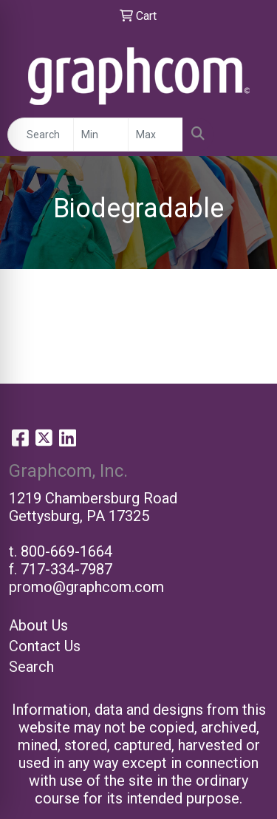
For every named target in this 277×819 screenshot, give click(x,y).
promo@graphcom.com (86, 587)
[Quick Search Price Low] (101, 135)
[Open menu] (247, 134)
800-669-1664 (66, 551)
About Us (38, 625)
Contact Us (45, 646)
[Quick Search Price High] (155, 135)
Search (31, 667)
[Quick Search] (40, 135)
